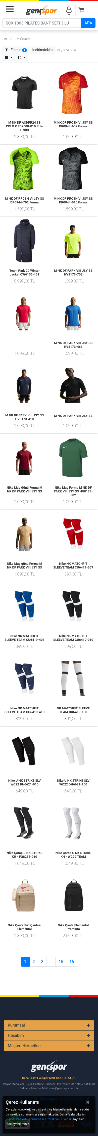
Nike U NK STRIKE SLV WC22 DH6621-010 (24, 782)
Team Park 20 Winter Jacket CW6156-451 (24, 272)
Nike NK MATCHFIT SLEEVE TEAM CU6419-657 (73, 565)
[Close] (87, 1102)
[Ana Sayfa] (5, 39)
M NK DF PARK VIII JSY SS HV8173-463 (73, 345)
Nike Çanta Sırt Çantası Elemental (24, 927)
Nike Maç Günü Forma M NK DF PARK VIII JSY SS (24, 489)
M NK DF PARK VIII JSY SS (73, 416)
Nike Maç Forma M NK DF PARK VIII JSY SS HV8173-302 (73, 491)
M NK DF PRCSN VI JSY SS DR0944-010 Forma (73, 200)
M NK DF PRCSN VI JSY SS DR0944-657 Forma (73, 124)
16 (71, 961)
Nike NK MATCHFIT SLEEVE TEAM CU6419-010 (73, 638)
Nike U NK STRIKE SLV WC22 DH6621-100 (73, 782)
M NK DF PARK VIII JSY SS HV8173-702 (73, 272)
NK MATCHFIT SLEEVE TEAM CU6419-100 (73, 710)
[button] (43, 50)
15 (61, 961)
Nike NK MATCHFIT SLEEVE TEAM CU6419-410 (24, 710)
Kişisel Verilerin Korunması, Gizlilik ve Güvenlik (39, 1119)
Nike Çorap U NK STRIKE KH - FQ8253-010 (24, 855)
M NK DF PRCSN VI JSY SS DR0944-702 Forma (24, 200)
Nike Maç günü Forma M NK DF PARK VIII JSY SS (24, 565)
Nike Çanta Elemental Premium (73, 927)
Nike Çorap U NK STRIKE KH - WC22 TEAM (73, 855)
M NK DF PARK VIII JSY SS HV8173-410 (24, 417)
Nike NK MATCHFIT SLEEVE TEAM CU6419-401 (24, 638)
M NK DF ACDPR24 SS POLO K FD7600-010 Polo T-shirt (24, 126)
